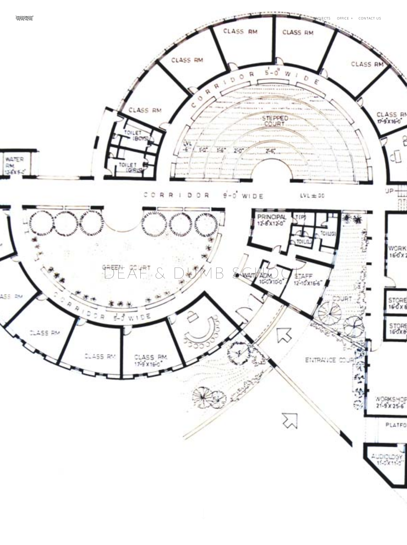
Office (343, 18)
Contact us (369, 18)
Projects (322, 18)
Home (301, 18)
